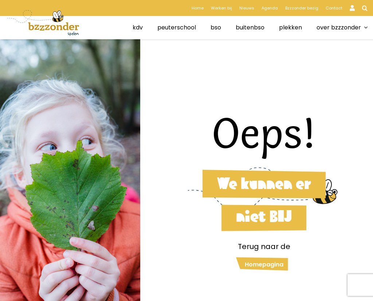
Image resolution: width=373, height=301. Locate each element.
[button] (365, 8)
